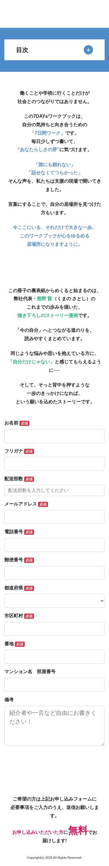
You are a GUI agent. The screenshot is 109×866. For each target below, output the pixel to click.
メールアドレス (26, 504)
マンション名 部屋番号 (30, 671)
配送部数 (19, 479)
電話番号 (19, 532)
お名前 (16, 423)
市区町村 (19, 616)
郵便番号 (19, 560)
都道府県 (19, 588)
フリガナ (19, 451)
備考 (9, 699)
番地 (14, 644)
